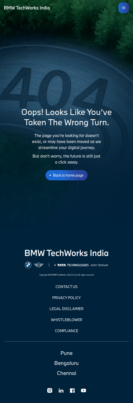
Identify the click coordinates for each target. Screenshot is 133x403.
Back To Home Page (68, 175)
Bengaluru (66, 362)
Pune (66, 352)
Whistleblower (66, 319)
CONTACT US (67, 286)
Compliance (66, 330)
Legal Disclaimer (67, 308)
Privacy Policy (66, 297)
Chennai (66, 372)
